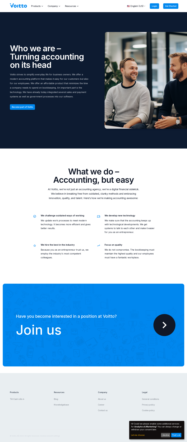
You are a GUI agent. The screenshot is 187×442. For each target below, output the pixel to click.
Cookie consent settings (50, 436)
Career (101, 405)
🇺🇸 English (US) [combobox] (136, 6)
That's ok (176, 435)
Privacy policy (148, 405)
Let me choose (138, 435)
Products (37, 6)
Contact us (103, 410)
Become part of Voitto (22, 107)
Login (154, 6)
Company (54, 6)
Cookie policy (148, 410)
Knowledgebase (61, 405)
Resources (72, 6)
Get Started (170, 6)
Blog (56, 399)
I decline (165, 435)
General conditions (150, 399)
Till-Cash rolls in (17, 399)
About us (102, 399)
